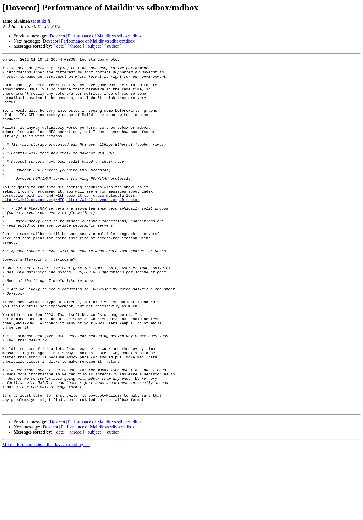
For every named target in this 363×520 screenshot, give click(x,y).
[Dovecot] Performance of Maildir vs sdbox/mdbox (95, 35)
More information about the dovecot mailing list (46, 515)
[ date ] (60, 46)
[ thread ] (75, 46)
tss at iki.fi (40, 21)
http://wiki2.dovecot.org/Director (102, 228)
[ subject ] (94, 46)
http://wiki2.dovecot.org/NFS (33, 228)
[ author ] (113, 46)
